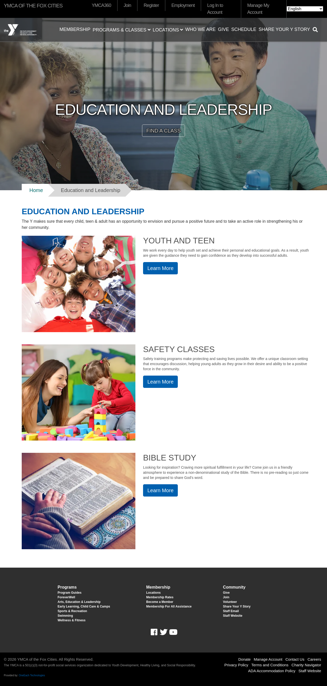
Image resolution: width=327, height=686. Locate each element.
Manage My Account (258, 9)
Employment (183, 5)
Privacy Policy (236, 665)
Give (223, 29)
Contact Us (294, 659)
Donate (244, 659)
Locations (168, 29)
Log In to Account (215, 9)
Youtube (172, 632)
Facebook (157, 632)
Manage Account (268, 659)
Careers (314, 659)
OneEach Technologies (32, 675)
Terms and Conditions (269, 665)
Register (151, 5)
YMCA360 (101, 5)
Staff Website (309, 671)
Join (127, 5)
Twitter (163, 632)
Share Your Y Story (284, 29)
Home (36, 190)
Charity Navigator (306, 665)
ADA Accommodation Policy (271, 671)
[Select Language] (305, 9)
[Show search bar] (317, 29)
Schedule (243, 29)
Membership (75, 29)
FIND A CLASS (163, 130)
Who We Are (200, 29)
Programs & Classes (121, 29)
